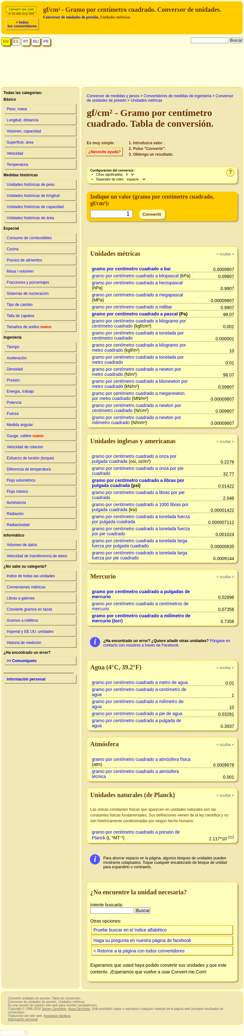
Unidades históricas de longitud (33, 195)
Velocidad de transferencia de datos (37, 556)
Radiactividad (18, 525)
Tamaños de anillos (29, 327)
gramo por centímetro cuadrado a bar (131, 268)
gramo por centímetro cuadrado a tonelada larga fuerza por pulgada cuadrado (139, 543)
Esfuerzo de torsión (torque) (30, 458)
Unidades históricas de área (30, 218)
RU (35, 41)
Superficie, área (20, 142)
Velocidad (15, 153)
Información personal (26, 679)
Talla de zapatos (20, 316)
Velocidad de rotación (25, 447)
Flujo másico (17, 491)
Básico (9, 99)
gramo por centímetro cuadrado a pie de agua (137, 713)
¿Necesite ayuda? (104, 152)
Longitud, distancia (22, 120)
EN (6, 41)
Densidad (15, 369)
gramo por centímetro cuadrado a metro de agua (140, 682)
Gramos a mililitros (22, 620)
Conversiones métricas (26, 587)
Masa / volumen (20, 271)
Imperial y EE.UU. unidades (30, 631)
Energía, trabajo (20, 391)
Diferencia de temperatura (29, 469)
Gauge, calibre (25, 436)
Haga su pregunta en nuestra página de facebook (142, 940)
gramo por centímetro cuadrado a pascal (135, 313)
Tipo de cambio (20, 304)
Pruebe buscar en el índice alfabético (129, 929)
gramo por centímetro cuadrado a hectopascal (137, 282)
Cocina (12, 249)
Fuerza (12, 413)
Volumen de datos (22, 545)
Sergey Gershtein (54, 1009)
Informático (13, 535)
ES (15, 41)
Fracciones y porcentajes (28, 282)
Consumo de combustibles (29, 238)
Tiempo (13, 347)
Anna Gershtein (79, 1009)
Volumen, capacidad (24, 131)
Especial (11, 228)
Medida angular (20, 425)
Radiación (15, 513)
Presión (13, 380)
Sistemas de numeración (28, 293)
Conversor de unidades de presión (70, 17)
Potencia (14, 402)
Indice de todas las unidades (31, 576)
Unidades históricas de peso (31, 184)
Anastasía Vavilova (57, 1016)
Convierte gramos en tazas (29, 609)
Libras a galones (21, 598)
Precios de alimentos (24, 260)
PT (25, 41)
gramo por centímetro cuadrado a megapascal (137, 294)
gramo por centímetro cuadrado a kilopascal (135, 275)
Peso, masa (17, 109)
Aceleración (17, 358)
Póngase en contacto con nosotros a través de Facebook (166, 643)
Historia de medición (24, 642)
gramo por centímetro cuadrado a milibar (132, 306)
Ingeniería (12, 337)
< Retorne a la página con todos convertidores (139, 950)
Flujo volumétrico (21, 480)
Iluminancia (16, 502)
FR (46, 41)
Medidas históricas (20, 175)
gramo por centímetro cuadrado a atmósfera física (141, 759)
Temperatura (17, 164)
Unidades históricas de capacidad (35, 207)
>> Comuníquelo (22, 661)
